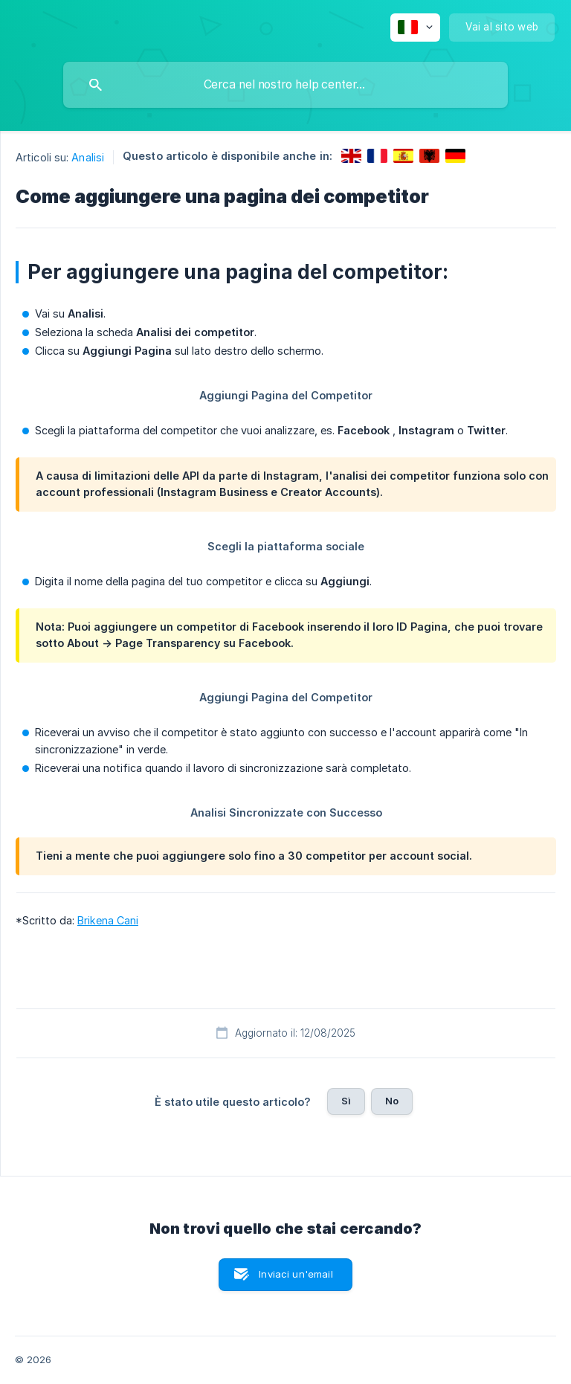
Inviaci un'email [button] (295, 1274)
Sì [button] (346, 1101)
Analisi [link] (87, 157)
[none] (415, 27)
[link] (351, 156)
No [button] (392, 1101)
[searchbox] (285, 85)
